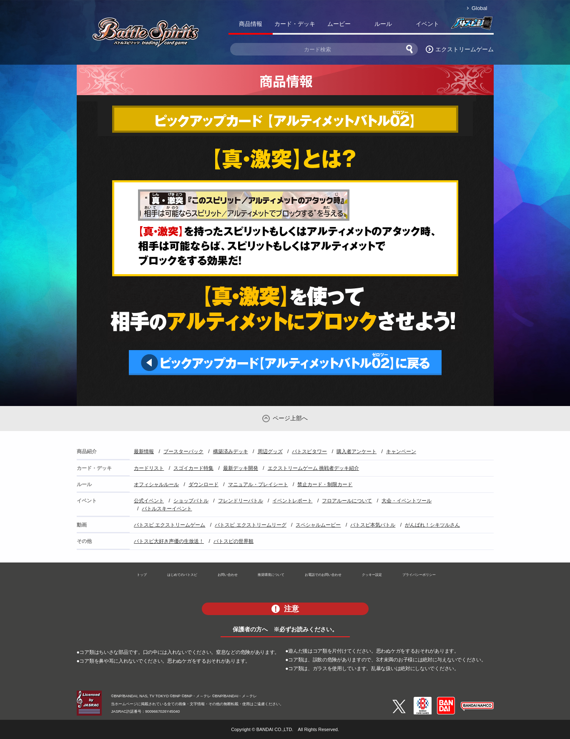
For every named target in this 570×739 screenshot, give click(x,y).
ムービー (339, 23)
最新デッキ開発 (240, 468)
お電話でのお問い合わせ (323, 575)
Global (479, 8)
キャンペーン (401, 451)
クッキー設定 (372, 575)
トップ (142, 575)
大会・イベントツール (407, 501)
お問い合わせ (228, 575)
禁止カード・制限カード (324, 484)
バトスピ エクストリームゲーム (169, 525)
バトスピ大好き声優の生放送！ (169, 541)
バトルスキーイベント (167, 509)
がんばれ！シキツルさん (432, 525)
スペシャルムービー (318, 525)
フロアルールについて (347, 501)
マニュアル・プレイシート (258, 484)
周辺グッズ (270, 451)
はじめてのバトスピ (182, 575)
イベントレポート (292, 501)
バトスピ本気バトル (372, 525)
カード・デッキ (294, 23)
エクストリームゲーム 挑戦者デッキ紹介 (313, 468)
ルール (383, 23)
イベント (427, 23)
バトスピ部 (471, 25)
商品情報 (250, 23)
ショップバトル (190, 501)
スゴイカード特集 (193, 468)
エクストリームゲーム (464, 49)
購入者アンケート (356, 451)
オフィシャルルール (156, 484)
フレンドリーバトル (240, 501)
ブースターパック (183, 451)
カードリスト (149, 468)
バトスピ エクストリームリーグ (250, 525)
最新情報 (144, 451)
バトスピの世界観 (233, 541)
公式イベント (149, 501)
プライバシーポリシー (419, 575)
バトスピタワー (309, 451)
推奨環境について (271, 575)
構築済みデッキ (230, 451)
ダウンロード (203, 484)
